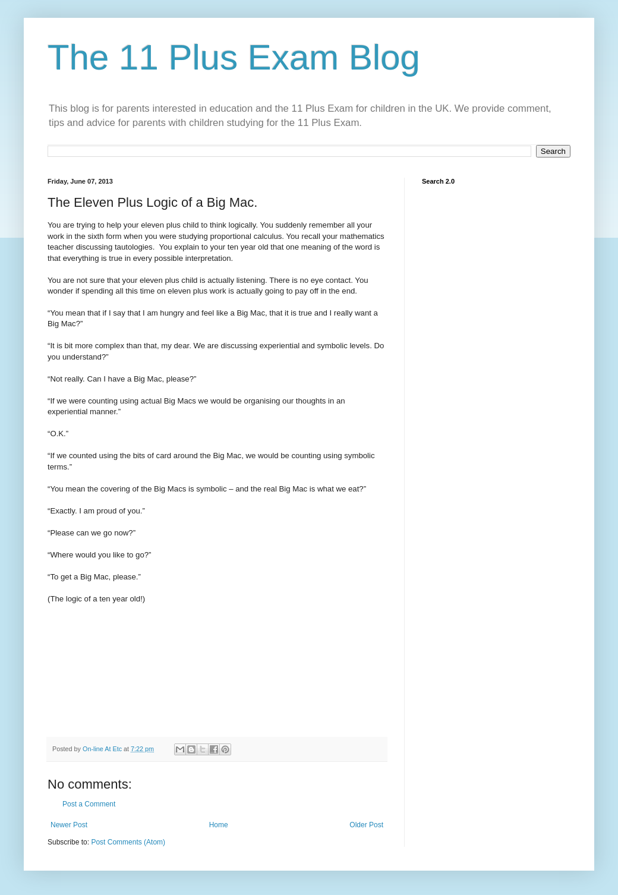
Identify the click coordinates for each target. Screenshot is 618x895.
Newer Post (69, 825)
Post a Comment (88, 804)
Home (218, 825)
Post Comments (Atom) (128, 842)
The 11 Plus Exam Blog (234, 57)
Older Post (366, 825)
